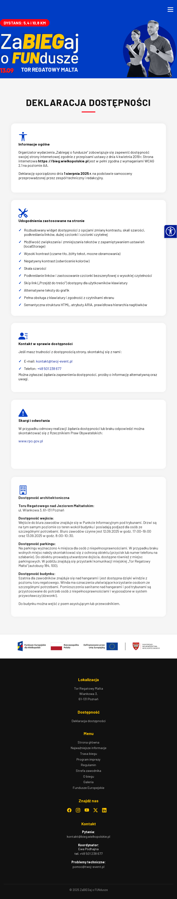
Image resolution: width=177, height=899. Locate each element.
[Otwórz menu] (170, 9)
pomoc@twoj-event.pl (88, 867)
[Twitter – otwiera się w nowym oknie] (95, 810)
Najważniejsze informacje (88, 748)
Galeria (88, 782)
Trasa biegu (88, 754)
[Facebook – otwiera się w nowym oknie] (69, 810)
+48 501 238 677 (91, 853)
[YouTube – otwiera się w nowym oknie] (87, 810)
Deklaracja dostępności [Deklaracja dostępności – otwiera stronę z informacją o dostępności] (89, 721)
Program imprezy (88, 759)
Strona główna (88, 742)
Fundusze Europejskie (88, 788)
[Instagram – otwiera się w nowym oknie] (78, 810)
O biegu (88, 776)
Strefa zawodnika (88, 771)
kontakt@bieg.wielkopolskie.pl (88, 836)
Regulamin (88, 765)
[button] (170, 231)
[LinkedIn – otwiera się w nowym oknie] (104, 810)
